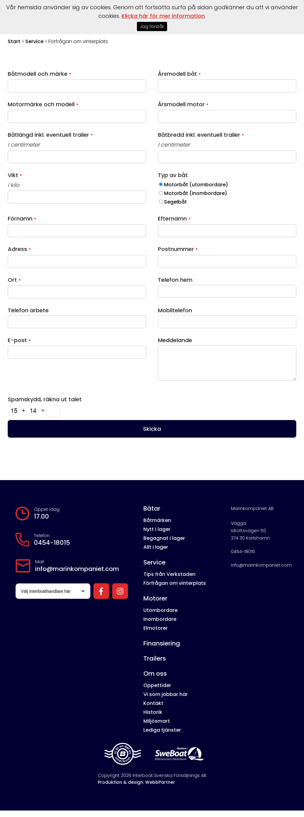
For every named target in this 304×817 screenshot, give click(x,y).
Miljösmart (156, 727)
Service (34, 41)
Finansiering (161, 649)
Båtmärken (157, 526)
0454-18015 (52, 549)
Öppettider (157, 691)
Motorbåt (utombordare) (196, 184)
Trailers (154, 665)
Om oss (155, 680)
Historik (152, 718)
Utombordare (160, 616)
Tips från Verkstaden (169, 580)
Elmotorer (155, 634)
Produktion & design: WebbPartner (136, 789)
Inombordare (159, 625)
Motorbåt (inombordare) (195, 193)
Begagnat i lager (164, 544)
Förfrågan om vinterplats (174, 589)
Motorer (155, 605)
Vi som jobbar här (165, 700)
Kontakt (153, 709)
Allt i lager (155, 553)
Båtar (151, 515)
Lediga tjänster (162, 736)
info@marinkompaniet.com (77, 575)
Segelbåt (175, 201)
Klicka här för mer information (163, 16)
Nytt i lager (156, 535)
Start (14, 41)
